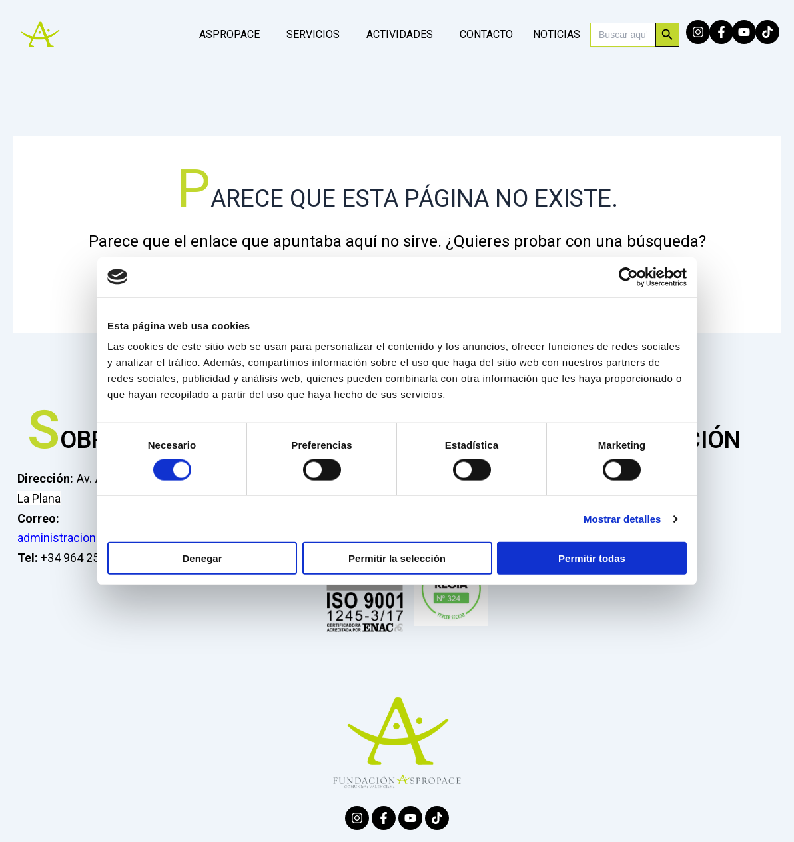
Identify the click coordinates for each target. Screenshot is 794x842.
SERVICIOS (313, 34)
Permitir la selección (397, 558)
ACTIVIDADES (399, 34)
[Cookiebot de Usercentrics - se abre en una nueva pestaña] (628, 277)
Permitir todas (591, 558)
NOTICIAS (556, 34)
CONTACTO (486, 34)
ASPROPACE (229, 34)
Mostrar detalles (622, 518)
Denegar (202, 558)
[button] (232, 34)
